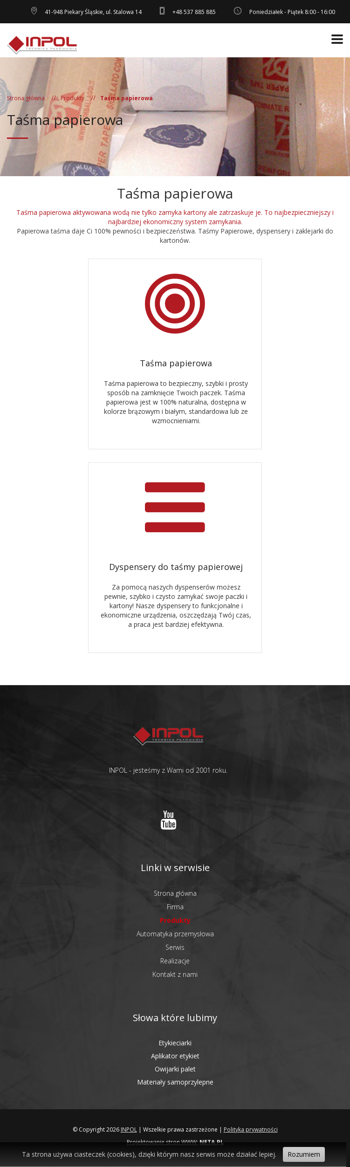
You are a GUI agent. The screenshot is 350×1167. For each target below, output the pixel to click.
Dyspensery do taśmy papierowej (176, 566)
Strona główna (26, 98)
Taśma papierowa (176, 363)
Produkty (72, 98)
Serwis (175, 947)
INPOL (129, 1129)
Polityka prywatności (251, 1129)
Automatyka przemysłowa (175, 933)
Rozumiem (304, 1154)
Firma (175, 906)
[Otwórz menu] (337, 39)
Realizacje (175, 960)
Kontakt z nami (175, 974)
